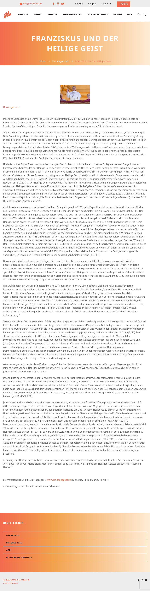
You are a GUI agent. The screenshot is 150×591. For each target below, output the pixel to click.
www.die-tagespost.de (59, 479)
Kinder (79, 3)
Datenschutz (14, 542)
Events (37, 14)
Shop (130, 14)
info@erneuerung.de (31, 3)
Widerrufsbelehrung (19, 557)
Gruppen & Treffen (97, 14)
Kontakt (107, 3)
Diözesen (52, 14)
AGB (8, 550)
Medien (117, 14)
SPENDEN (123, 3)
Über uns (23, 14)
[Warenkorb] (145, 14)
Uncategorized (11, 107)
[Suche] (138, 14)
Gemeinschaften (72, 14)
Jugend (92, 3)
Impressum (12, 535)
